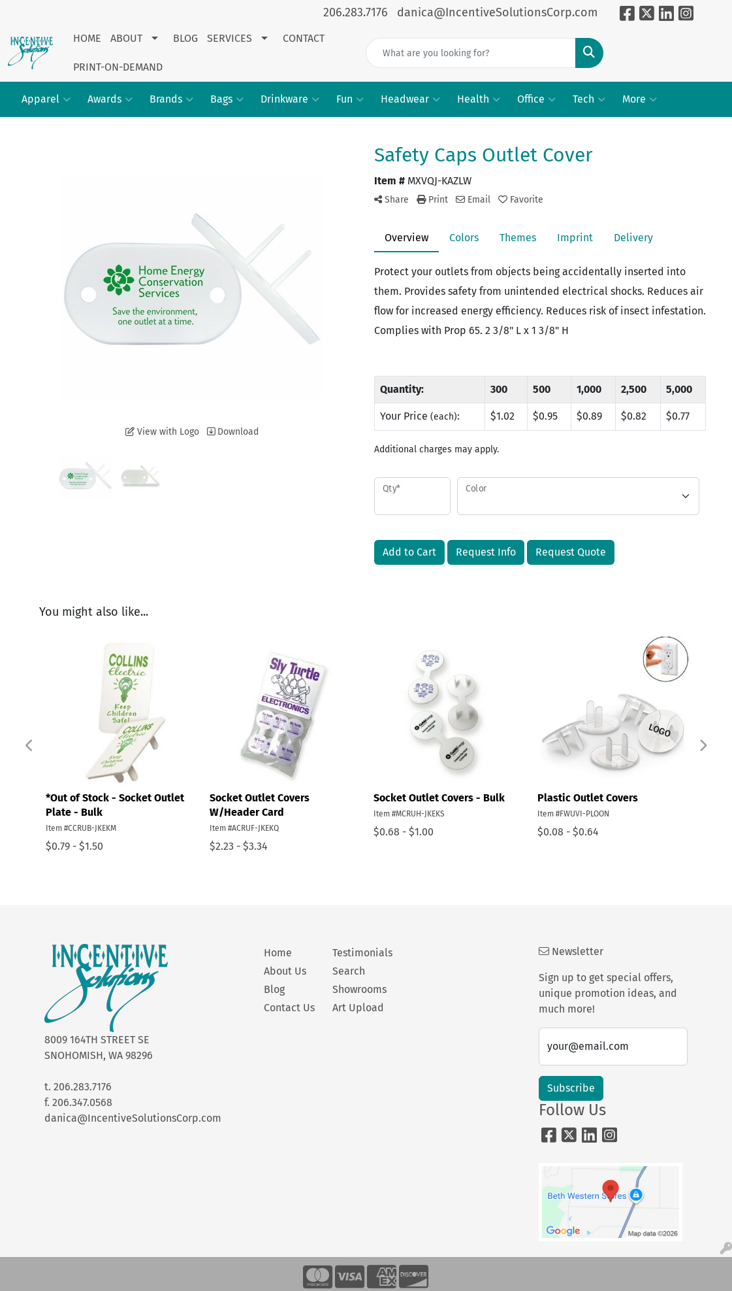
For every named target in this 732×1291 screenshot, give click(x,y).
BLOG (185, 38)
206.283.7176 (355, 12)
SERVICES (229, 38)
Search (348, 971)
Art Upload (358, 1007)
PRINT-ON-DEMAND (118, 67)
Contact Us (289, 1007)
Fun (350, 99)
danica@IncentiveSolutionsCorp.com (497, 12)
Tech (589, 99)
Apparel (46, 99)
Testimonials (358, 953)
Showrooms (358, 989)
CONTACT (304, 38)
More (639, 99)
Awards (110, 99)
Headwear (410, 99)
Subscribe (571, 1088)
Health (478, 99)
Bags (227, 99)
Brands (171, 99)
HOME (87, 38)
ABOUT (126, 38)
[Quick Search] (471, 53)
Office (536, 99)
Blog (274, 989)
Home (278, 953)
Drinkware (290, 99)
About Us (285, 971)
